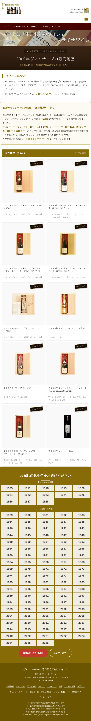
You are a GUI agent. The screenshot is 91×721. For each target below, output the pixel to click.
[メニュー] (86, 19)
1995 (27, 602)
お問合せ (81, 686)
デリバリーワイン (45, 697)
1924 (63, 494)
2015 (27, 629)
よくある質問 (69, 686)
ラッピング (51, 686)
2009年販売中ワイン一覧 (37, 139)
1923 (45, 494)
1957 (63, 548)
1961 (45, 555)
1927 (27, 501)
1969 (9, 568)
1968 (81, 562)
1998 (81, 602)
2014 (9, 629)
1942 (63, 528)
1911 (27, 488)
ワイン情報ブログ (74, 692)
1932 (63, 515)
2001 (45, 609)
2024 (9, 642)
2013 (81, 622)
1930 (27, 515)
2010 (27, 622)
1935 (27, 521)
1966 (45, 562)
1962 (63, 555)
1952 (63, 541)
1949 (9, 541)
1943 (81, 528)
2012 (63, 622)
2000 (27, 609)
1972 (63, 568)
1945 (27, 535)
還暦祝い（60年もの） (33, 653)
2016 (45, 629)
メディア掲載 (59, 692)
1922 (27, 494)
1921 (9, 494)
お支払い (41, 686)
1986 (45, 589)
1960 (27, 555)
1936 (45, 521)
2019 (9, 636)
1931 (45, 515)
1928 (45, 501)
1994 (9, 602)
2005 (27, 615)
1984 (9, 589)
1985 (27, 589)
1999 (9, 609)
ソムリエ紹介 (46, 692)
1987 (63, 589)
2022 (63, 636)
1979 (9, 582)
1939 (9, 528)
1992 (63, 595)
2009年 (34, 26)
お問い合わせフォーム (46, 94)
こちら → (67, 65)
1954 (9, 548)
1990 (27, 595)
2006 (45, 615)
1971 (45, 568)
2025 (27, 642)
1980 (27, 582)
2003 (81, 609)
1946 (45, 535)
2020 (27, 636)
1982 (63, 582)
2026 (45, 642)
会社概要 (10, 686)
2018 (81, 629)
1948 (81, 535)
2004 (9, 615)
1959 (9, 555)
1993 (81, 595)
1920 (81, 488)
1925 (81, 494)
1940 (27, 528)
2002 (63, 609)
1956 (45, 548)
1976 (45, 575)
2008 (81, 615)
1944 (9, 535)
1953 (81, 541)
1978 (81, 575)
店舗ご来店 (20, 686)
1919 (63, 488)
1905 (9, 488)
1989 (9, 595)
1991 (45, 595)
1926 (9, 501)
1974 (9, 575)
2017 (63, 629)
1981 (45, 582)
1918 (45, 488)
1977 (63, 575)
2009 (9, 622)
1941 (45, 528)
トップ (5, 26)
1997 (63, 602)
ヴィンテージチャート (19, 692)
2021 (45, 636)
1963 (81, 555)
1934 (9, 521)
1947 (63, 535)
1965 (27, 562)
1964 (9, 562)
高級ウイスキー (60, 653)
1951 (45, 541)
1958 (81, 548)
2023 (81, 636)
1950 (27, 541)
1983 (81, 582)
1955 (27, 548)
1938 (81, 521)
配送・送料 (31, 686)
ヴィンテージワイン (19, 26)
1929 (9, 515)
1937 (63, 521)
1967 (63, 562)
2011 (45, 622)
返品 (60, 686)
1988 (81, 589)
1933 (81, 515)
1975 (27, 575)
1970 (27, 568)
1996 (45, 602)
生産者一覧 (34, 692)
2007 (63, 615)
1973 (81, 568)
